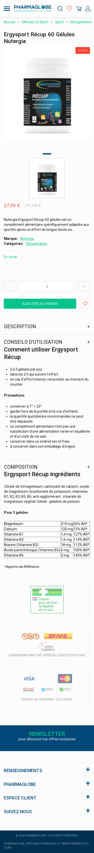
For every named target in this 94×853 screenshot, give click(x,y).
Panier (78, 8)
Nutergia (27, 239)
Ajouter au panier (40, 304)
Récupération (36, 244)
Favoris (69, 8)
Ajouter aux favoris (85, 303)
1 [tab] (47, 153)
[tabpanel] (47, 92)
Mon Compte (87, 8)
